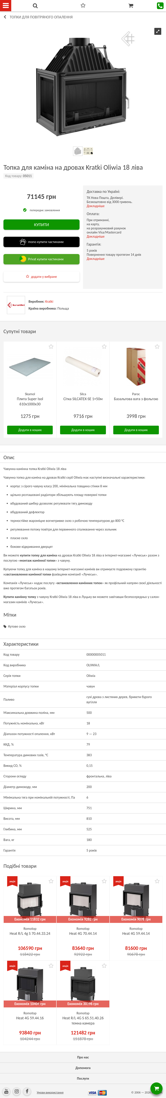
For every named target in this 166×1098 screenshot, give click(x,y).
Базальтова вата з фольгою (136, 398)
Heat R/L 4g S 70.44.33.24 (30, 933)
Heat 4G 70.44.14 (83, 933)
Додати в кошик (30, 430)
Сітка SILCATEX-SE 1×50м (83, 398)
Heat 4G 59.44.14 (136, 933)
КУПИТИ (41, 224)
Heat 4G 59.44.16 (30, 1018)
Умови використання (50, 1092)
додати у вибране (44, 277)
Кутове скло (17, 626)
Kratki (49, 301)
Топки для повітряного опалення (41, 17)
